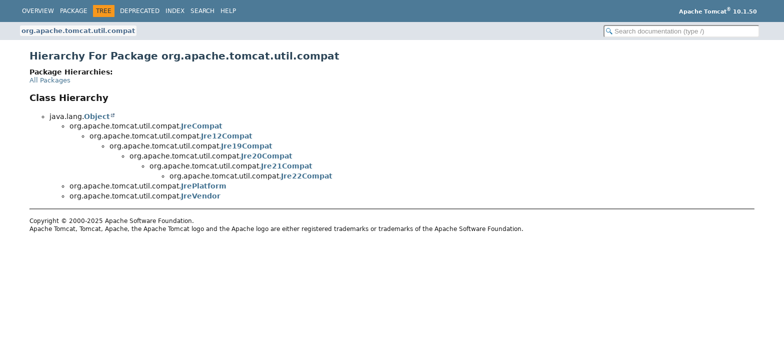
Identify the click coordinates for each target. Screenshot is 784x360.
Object (97, 116)
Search (202, 11)
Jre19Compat (246, 146)
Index (175, 11)
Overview (38, 11)
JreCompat (201, 126)
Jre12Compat (226, 136)
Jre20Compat (266, 156)
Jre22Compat (306, 176)
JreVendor (200, 196)
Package (74, 11)
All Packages (50, 80)
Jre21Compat (286, 166)
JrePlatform (203, 186)
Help (228, 11)
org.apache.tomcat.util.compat (78, 30)
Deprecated (140, 11)
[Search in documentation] (682, 31)
